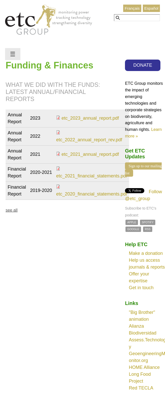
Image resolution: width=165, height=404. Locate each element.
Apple (131, 222)
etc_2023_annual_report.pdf (90, 118)
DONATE (142, 65)
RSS (147, 229)
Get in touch (141, 287)
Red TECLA (141, 388)
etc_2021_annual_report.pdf (90, 154)
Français (132, 8)
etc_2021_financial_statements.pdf (91, 175)
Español (151, 8)
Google (133, 229)
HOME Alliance (144, 367)
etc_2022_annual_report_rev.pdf (89, 139)
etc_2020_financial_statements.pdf (91, 194)
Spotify (148, 222)
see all (12, 210)
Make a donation (146, 253)
